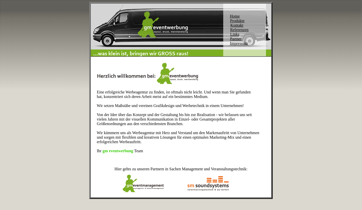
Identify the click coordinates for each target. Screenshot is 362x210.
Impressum (239, 43)
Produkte (237, 21)
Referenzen (239, 30)
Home (235, 16)
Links (234, 34)
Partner (236, 39)
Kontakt (236, 25)
